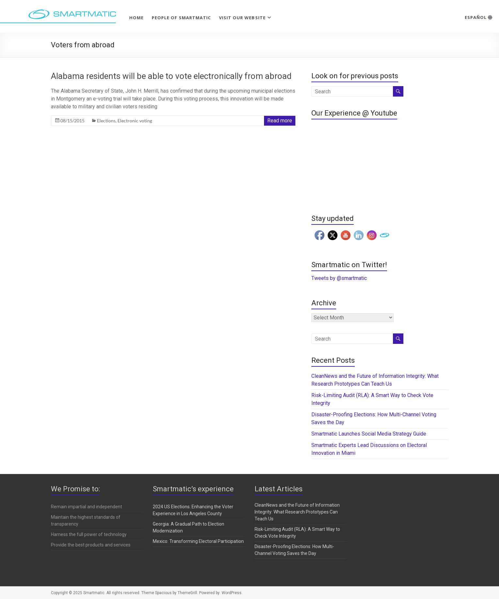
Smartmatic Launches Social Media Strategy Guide (368, 434)
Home (136, 18)
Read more (279, 120)
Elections (106, 120)
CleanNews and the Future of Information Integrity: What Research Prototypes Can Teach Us (297, 511)
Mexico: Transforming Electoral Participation (198, 541)
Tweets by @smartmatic (339, 278)
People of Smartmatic (181, 18)
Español (478, 17)
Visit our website (242, 18)
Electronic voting (134, 120)
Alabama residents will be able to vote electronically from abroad (171, 76)
